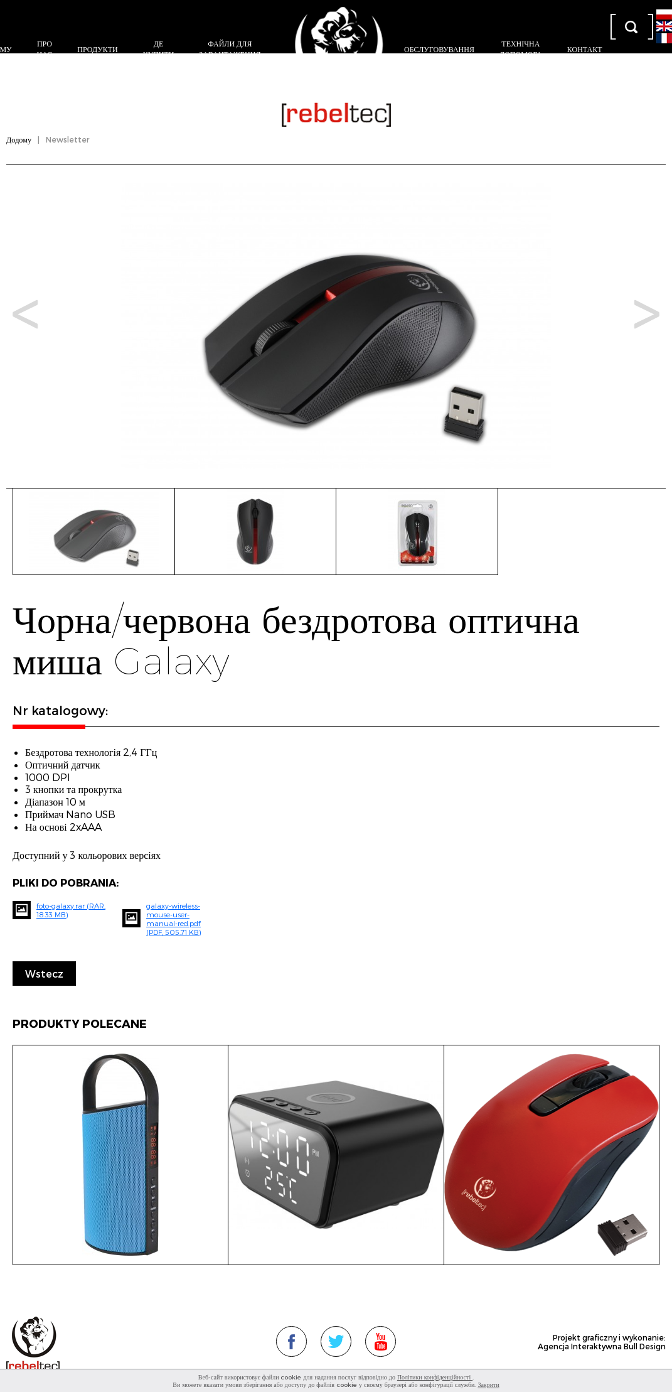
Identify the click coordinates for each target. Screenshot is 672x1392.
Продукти (97, 49)
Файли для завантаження (229, 48)
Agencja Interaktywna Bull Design (602, 1346)
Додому (18, 139)
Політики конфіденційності (434, 1377)
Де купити (158, 48)
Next (646, 314)
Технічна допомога (520, 48)
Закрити (488, 1384)
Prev (25, 314)
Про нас (45, 48)
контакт (584, 49)
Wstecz (44, 973)
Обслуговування (439, 49)
